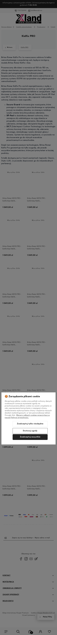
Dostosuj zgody (30, 431)
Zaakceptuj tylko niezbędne (30, 424)
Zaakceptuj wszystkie (30, 437)
